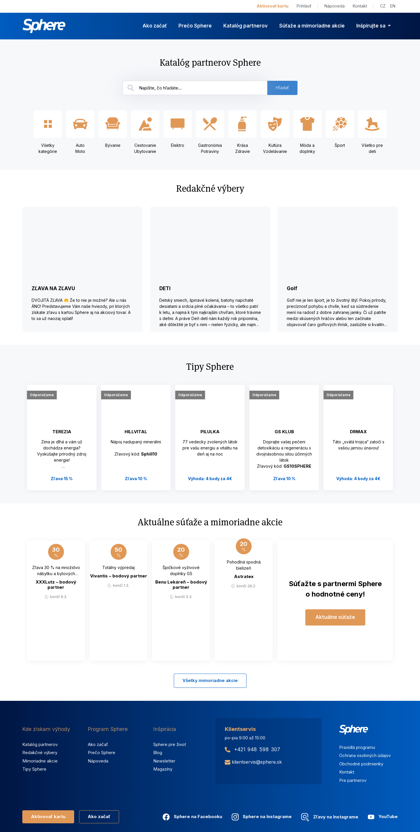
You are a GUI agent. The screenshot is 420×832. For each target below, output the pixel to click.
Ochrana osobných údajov (365, 755)
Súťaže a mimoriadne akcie (312, 26)
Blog (157, 752)
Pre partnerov (352, 780)
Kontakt (360, 5)
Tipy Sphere (34, 769)
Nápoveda (334, 5)
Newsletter (164, 761)
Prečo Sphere (195, 26)
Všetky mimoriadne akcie (210, 680)
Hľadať (282, 87)
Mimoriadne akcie (40, 761)
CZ (383, 5)
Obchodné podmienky (361, 764)
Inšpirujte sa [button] (371, 26)
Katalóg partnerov (245, 26)
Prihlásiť (304, 5)
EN (392, 5)
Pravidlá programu (357, 747)
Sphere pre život (169, 744)
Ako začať (155, 26)
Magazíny (162, 769)
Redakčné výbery (39, 752)
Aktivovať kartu (272, 5)
